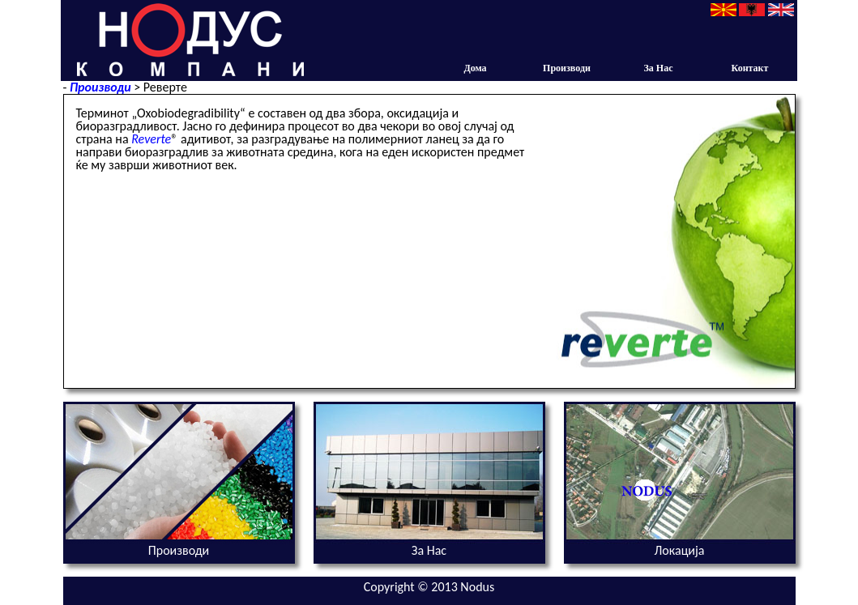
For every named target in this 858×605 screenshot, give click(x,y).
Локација (680, 550)
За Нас (658, 68)
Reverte (151, 139)
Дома (474, 68)
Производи (578, 68)
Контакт (750, 68)
